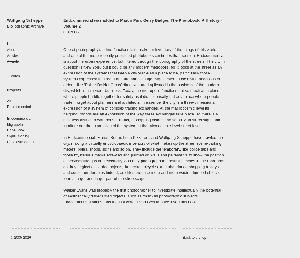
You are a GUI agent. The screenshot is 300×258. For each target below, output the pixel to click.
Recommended (19, 107)
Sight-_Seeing (18, 136)
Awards (13, 61)
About (11, 50)
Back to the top (195, 237)
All (9, 101)
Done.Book (16, 130)
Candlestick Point (20, 142)
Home (11, 44)
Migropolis (15, 124)
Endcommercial (19, 119)
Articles (13, 56)
